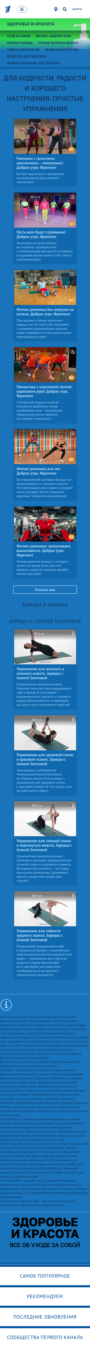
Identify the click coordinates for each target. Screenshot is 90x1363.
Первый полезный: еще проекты (33, 63)
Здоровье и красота (30, 23)
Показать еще (45, 590)
